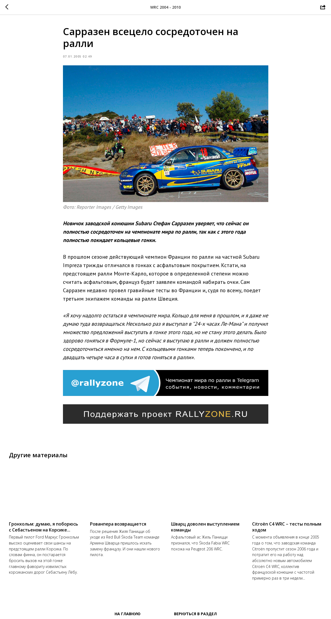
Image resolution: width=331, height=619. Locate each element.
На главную (128, 613)
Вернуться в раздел (195, 613)
